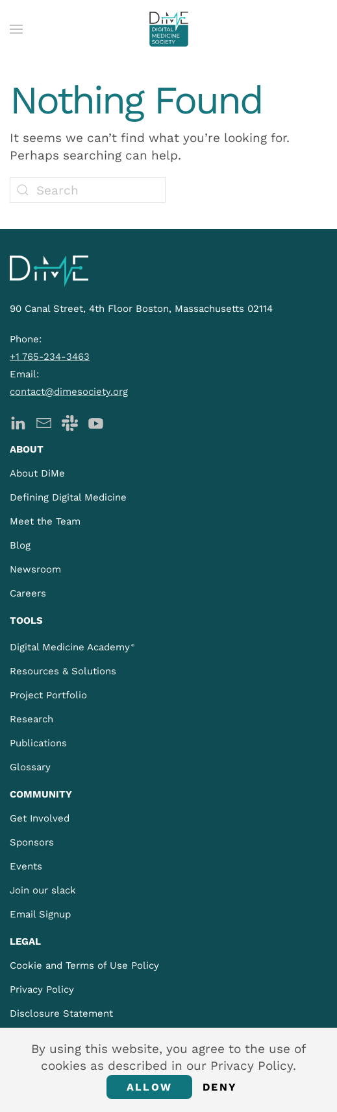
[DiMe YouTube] (96, 421)
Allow (149, 1087)
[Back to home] (168, 29)
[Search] (88, 190)
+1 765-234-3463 (50, 356)
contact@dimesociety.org (69, 391)
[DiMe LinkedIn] (18, 421)
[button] (16, 29)
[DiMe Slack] (70, 421)
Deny (220, 1087)
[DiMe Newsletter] (44, 421)
